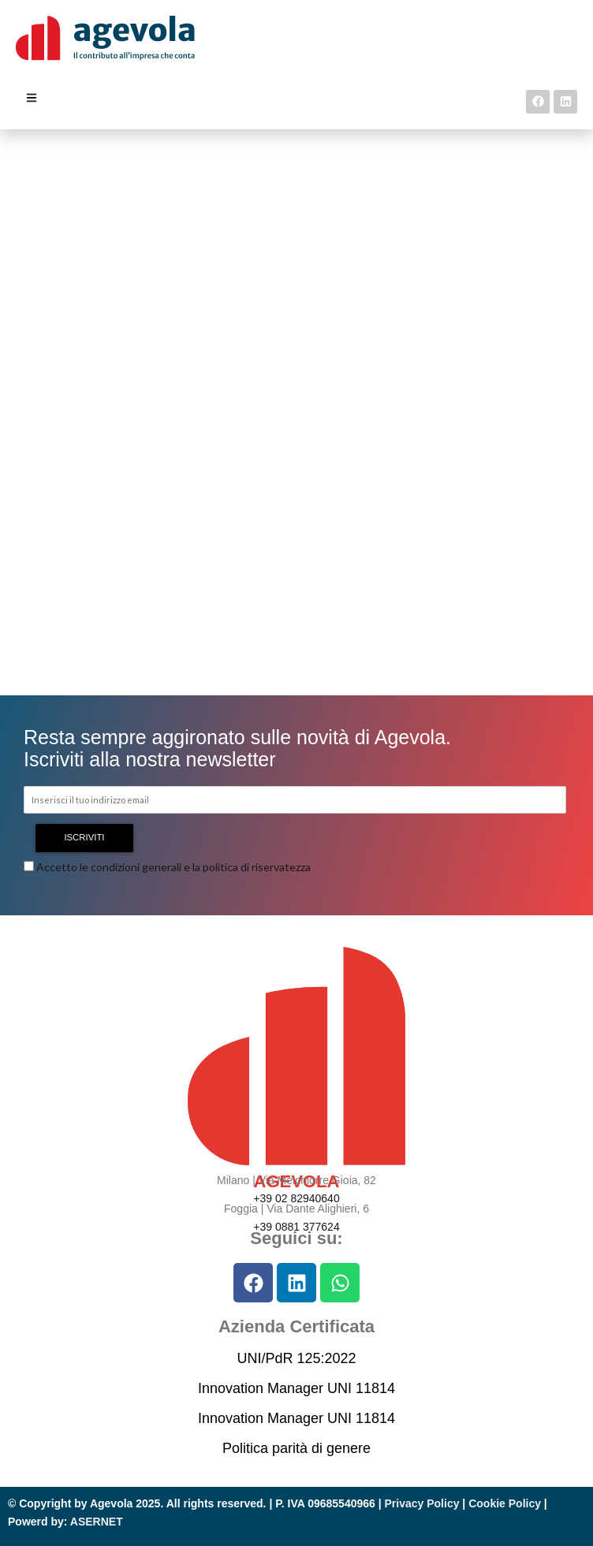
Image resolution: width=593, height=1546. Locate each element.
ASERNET (96, 1521)
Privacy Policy (422, 1503)
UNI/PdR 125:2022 (296, 1358)
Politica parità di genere (296, 1448)
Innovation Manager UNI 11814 (296, 1388)
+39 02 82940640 (296, 1198)
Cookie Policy (504, 1503)
